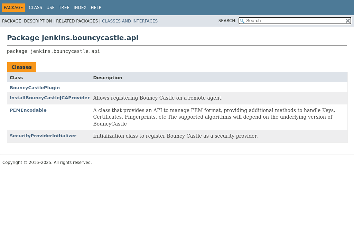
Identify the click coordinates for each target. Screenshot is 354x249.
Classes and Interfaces (130, 21)
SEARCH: (227, 20)
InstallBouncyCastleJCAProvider (50, 97)
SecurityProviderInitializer (43, 135)
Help (96, 7)
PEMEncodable (28, 110)
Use (50, 7)
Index (80, 7)
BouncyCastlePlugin (35, 87)
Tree (64, 7)
